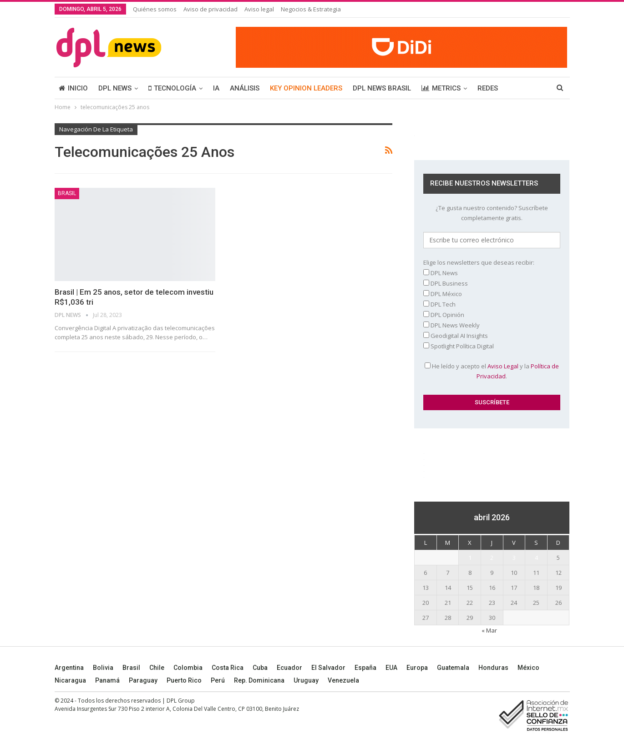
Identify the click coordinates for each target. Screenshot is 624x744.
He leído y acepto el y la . (492, 371)
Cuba (260, 667)
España (365, 667)
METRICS (441, 88)
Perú (218, 680)
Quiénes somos (155, 9)
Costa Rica (228, 667)
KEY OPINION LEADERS (306, 88)
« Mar (489, 630)
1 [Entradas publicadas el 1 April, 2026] (470, 557)
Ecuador (289, 667)
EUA (391, 667)
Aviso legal (259, 9)
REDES (487, 88)
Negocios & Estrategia (311, 9)
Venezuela (343, 680)
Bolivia (103, 667)
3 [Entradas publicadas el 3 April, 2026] (514, 557)
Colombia (188, 667)
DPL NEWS (115, 88)
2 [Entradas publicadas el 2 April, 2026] (491, 557)
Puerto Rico (184, 680)
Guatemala (453, 667)
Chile (156, 667)
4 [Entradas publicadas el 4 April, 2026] (536, 557)
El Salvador (328, 667)
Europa (417, 667)
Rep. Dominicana (259, 680)
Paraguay (143, 680)
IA (216, 88)
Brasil (131, 667)
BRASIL (67, 193)
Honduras (493, 667)
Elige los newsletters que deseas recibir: (478, 262)
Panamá (107, 680)
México (528, 667)
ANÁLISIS (244, 88)
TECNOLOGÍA (172, 88)
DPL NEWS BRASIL (382, 88)
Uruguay (306, 680)
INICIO (73, 88)
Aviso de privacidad (210, 9)
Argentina (69, 667)
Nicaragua (70, 680)
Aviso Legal (502, 366)
